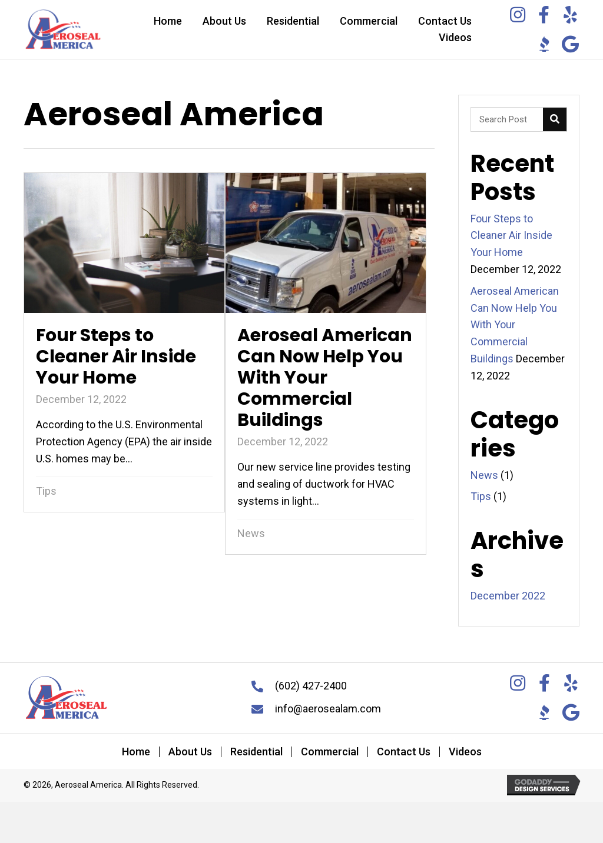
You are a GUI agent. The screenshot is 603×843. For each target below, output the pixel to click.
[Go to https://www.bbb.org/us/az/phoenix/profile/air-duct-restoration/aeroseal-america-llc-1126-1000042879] (544, 44)
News (251, 533)
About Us (190, 752)
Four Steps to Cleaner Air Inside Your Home (511, 235)
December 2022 (508, 595)
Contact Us (403, 752)
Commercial (330, 752)
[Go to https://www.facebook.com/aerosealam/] (544, 16)
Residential (256, 752)
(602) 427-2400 (311, 685)
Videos (465, 752)
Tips (46, 491)
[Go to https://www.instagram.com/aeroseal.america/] (517, 16)
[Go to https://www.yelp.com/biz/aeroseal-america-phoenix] (570, 16)
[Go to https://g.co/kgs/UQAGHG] (570, 45)
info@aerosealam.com (328, 708)
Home (136, 752)
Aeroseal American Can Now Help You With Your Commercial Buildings (515, 325)
